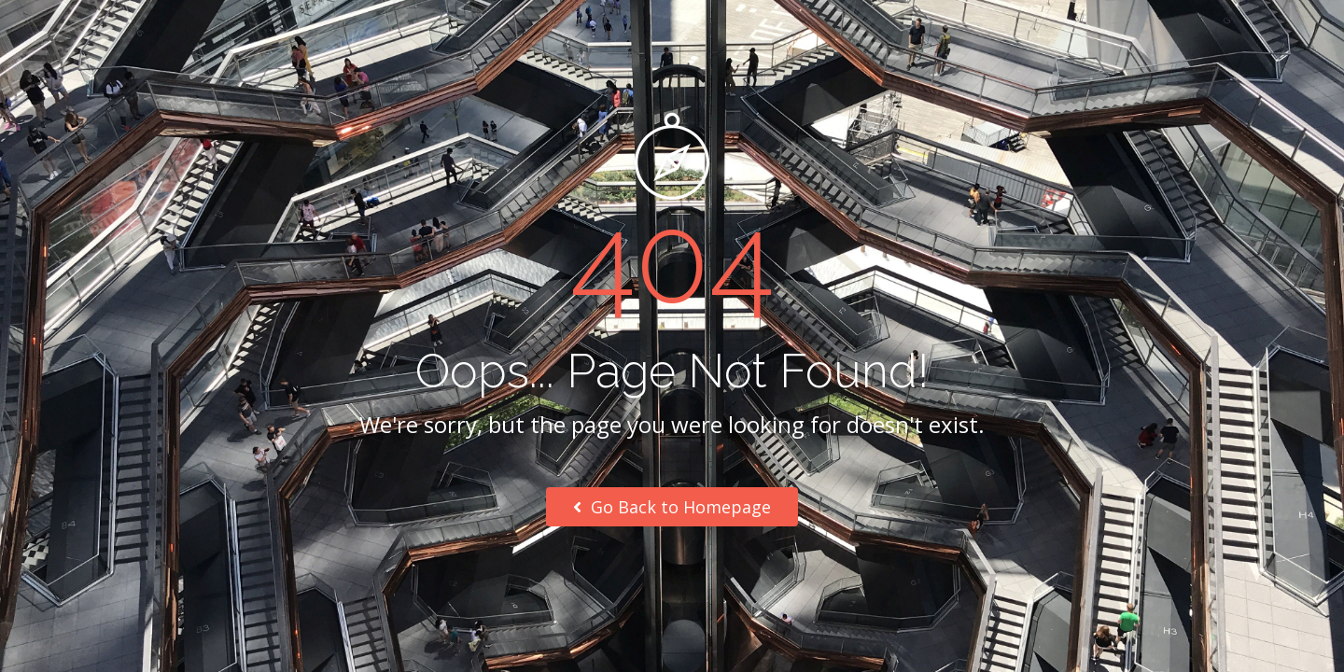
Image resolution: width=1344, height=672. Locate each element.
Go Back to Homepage (672, 507)
